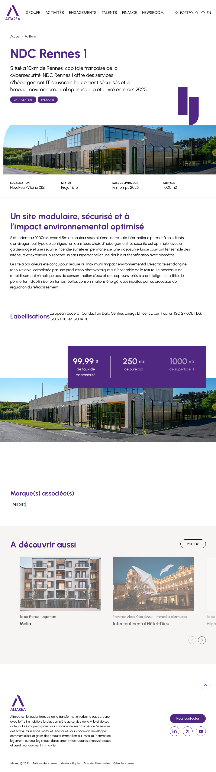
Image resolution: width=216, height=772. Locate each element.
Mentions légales (71, 763)
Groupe (33, 12)
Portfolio (30, 36)
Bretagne (47, 99)
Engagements (82, 12)
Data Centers (23, 99)
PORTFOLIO (186, 13)
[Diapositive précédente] (192, 640)
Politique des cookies (45, 763)
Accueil (15, 36)
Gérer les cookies (123, 763)
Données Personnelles (97, 763)
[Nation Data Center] (18, 504)
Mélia (45, 624)
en (209, 13)
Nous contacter (187, 718)
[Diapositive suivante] (202, 640)
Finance (129, 12)
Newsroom (153, 12)
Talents (109, 12)
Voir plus (193, 544)
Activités (54, 12)
